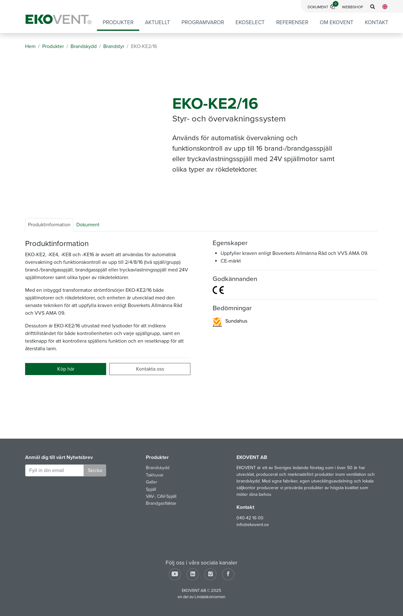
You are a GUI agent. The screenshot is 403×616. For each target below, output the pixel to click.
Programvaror (202, 22)
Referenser (292, 22)
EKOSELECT (250, 22)
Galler (151, 482)
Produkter (118, 22)
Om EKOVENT (336, 22)
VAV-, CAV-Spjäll (161, 496)
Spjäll (151, 489)
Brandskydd (157, 467)
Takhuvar (155, 475)
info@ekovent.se (252, 524)
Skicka (95, 470)
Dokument (323, 7)
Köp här (65, 369)
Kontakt (376, 22)
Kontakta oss (150, 369)
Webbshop (352, 7)
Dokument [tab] (87, 225)
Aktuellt (157, 22)
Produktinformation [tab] (49, 225)
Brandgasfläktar (161, 503)
